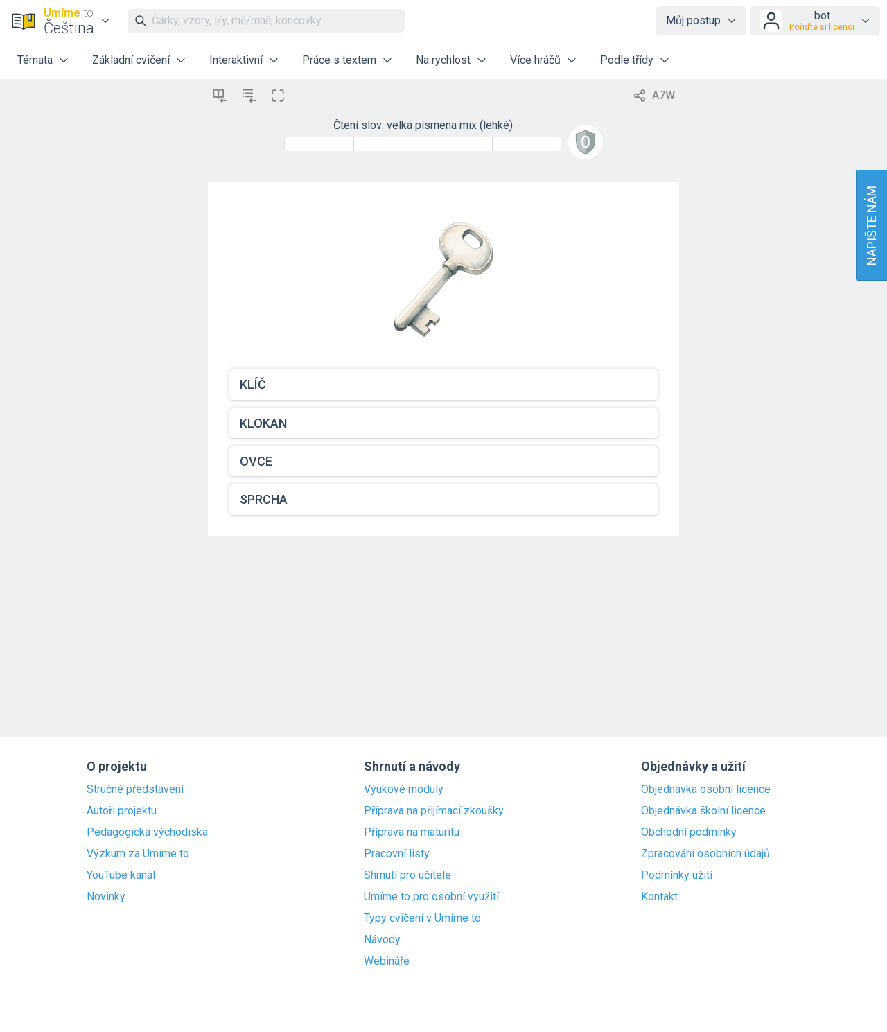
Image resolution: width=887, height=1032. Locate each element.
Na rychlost (443, 60)
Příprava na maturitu (411, 832)
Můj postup (693, 20)
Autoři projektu (122, 811)
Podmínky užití (676, 875)
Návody (382, 940)
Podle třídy (626, 60)
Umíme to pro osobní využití (431, 897)
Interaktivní (236, 60)
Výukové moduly (404, 789)
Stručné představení (135, 789)
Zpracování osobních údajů (705, 854)
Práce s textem (339, 60)
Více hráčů (535, 60)
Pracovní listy (397, 854)
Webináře (387, 961)
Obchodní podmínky (689, 832)
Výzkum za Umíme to (138, 854)
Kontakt (659, 897)
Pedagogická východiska (147, 832)
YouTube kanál (121, 875)
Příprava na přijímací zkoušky (434, 811)
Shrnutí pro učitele (407, 875)
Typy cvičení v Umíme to (422, 918)
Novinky (106, 897)
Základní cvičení (131, 60)
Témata (35, 60)
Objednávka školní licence (703, 811)
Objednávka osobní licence (706, 789)
